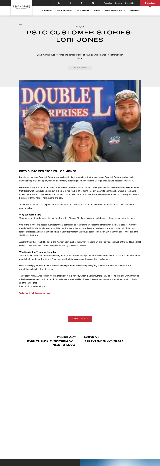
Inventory (47, 11)
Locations (149, 3)
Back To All (80, 319)
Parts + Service (64, 11)
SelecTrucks (83, 11)
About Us (134, 11)
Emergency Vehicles (115, 11)
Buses (97, 11)
